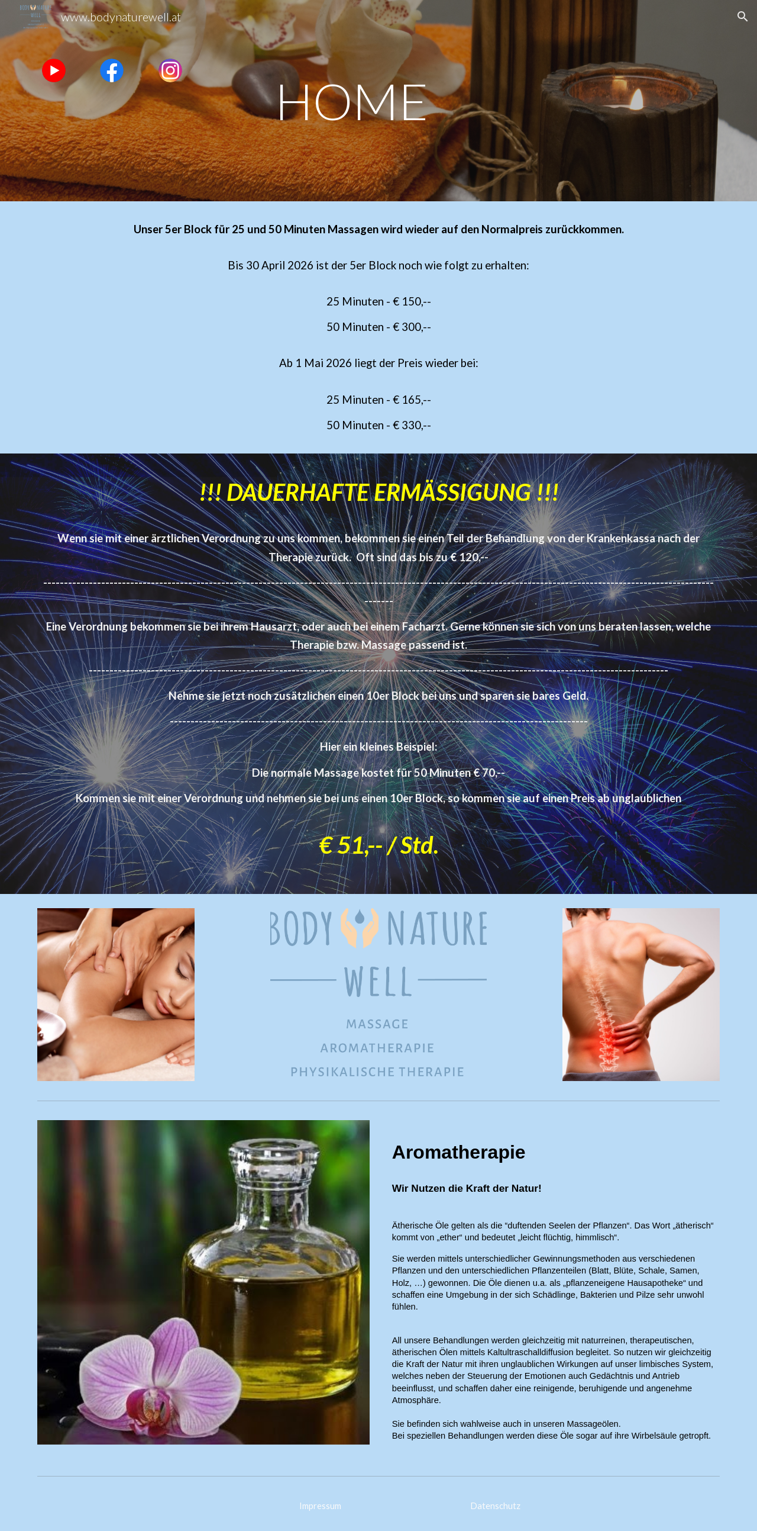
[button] (743, 16)
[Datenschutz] (495, 1506)
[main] (378, 100)
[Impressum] (320, 1506)
